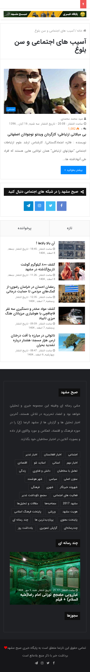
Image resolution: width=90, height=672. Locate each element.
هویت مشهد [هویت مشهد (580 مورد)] (70, 511)
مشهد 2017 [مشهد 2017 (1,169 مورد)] (70, 503)
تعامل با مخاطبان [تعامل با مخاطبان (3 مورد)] (67, 471)
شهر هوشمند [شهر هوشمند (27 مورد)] (34, 479)
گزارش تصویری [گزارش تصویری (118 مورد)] (48, 528)
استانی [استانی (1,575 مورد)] (56, 462)
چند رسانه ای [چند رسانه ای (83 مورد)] (20, 519)
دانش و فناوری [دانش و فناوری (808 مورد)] (41, 471)
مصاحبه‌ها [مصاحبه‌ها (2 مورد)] (50, 503)
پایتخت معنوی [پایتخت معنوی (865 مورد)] (69, 519)
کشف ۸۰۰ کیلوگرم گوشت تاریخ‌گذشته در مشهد (38, 267)
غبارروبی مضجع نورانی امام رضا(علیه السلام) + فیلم (49, 597)
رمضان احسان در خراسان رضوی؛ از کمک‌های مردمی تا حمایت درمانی (30, 289)
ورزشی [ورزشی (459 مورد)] (52, 511)
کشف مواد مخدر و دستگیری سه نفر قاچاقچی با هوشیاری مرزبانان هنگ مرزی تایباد (30, 313)
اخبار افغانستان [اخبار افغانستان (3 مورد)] (52, 454)
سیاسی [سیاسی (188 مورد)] (53, 479)
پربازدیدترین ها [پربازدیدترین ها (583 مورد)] (44, 519)
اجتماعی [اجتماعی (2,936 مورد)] (73, 454)
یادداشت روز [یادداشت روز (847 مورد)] (25, 528)
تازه (69, 228)
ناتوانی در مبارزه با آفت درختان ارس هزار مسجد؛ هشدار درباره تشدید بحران (33, 340)
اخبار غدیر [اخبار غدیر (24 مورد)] (31, 454)
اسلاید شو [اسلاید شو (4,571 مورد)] (40, 462)
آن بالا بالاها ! (45, 243)
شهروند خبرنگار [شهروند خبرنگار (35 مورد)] (69, 487)
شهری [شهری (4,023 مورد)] (49, 487)
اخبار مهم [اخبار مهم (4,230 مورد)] (72, 462)
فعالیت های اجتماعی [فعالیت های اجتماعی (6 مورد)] (65, 495)
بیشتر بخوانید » (73, 170)
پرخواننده (24, 228)
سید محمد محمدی (73, 118)
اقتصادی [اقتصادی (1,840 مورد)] (22, 462)
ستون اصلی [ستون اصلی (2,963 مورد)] (71, 479)
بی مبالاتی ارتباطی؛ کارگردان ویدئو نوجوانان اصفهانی (46, 134)
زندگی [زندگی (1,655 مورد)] (22, 471)
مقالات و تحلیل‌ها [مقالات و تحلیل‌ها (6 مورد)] (27, 503)
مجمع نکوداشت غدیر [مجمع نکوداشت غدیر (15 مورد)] (34, 495)
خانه (81, 30)
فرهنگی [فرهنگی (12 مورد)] (35, 487)
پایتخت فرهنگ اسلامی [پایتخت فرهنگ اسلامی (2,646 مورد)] (27, 511)
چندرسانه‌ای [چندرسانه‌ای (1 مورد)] (71, 528)
